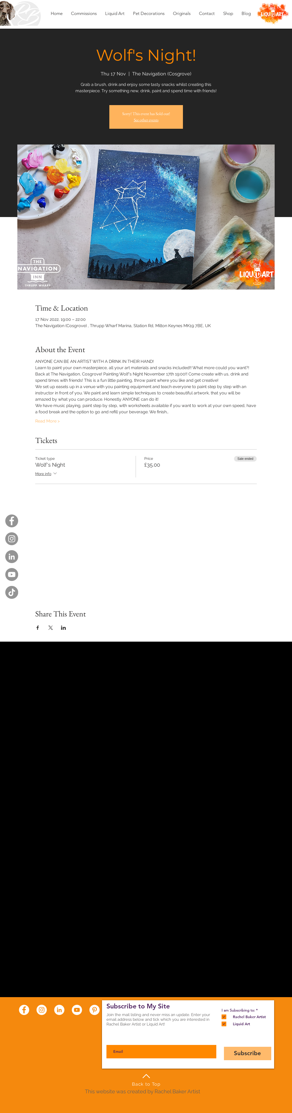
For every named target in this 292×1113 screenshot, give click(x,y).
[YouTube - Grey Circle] (11, 574)
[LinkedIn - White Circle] (59, 1010)
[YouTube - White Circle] (77, 1010)
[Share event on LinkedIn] (63, 628)
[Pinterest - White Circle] (94, 1010)
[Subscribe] (247, 1053)
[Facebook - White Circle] (24, 1010)
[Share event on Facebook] (37, 628)
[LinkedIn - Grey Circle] (11, 556)
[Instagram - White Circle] (42, 1010)
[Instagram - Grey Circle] (11, 538)
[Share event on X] (50, 628)
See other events (146, 120)
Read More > (47, 421)
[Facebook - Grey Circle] (11, 520)
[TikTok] (11, 592)
